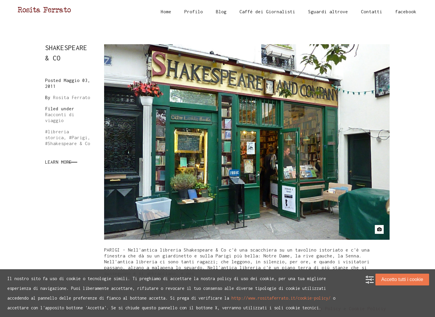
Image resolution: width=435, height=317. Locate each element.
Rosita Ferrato (71, 97)
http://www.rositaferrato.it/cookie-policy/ (281, 297)
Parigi (80, 137)
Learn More (58, 162)
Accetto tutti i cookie (402, 279)
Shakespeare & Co (69, 143)
